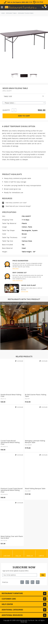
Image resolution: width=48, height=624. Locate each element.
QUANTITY (6, 110)
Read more (16, 268)
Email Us (30, 556)
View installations (18, 280)
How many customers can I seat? (16, 202)
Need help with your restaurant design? (18, 206)
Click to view (24, 291)
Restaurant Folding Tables (25, 13)
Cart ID (41, 556)
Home (3, 13)
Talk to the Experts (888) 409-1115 (19, 2)
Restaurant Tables (11, 13)
